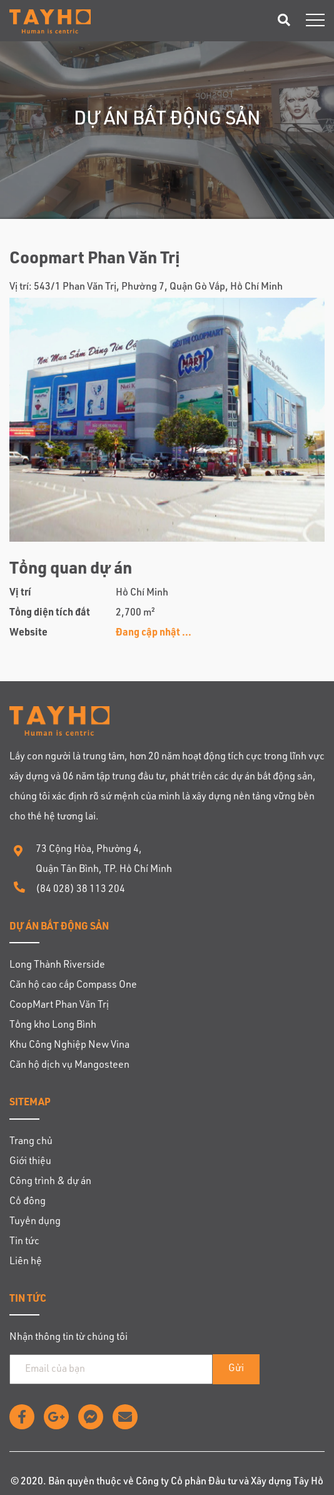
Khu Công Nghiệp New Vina (69, 1046)
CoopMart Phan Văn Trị (59, 1006)
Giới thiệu (30, 1162)
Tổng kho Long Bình (52, 1026)
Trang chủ (31, 1142)
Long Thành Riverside (57, 966)
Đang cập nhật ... (153, 634)
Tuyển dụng (35, 1222)
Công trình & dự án (50, 1182)
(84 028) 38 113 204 (80, 890)
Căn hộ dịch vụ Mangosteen (69, 1066)
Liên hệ (25, 1262)
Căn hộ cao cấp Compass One (73, 986)
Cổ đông (27, 1202)
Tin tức (24, 1242)
